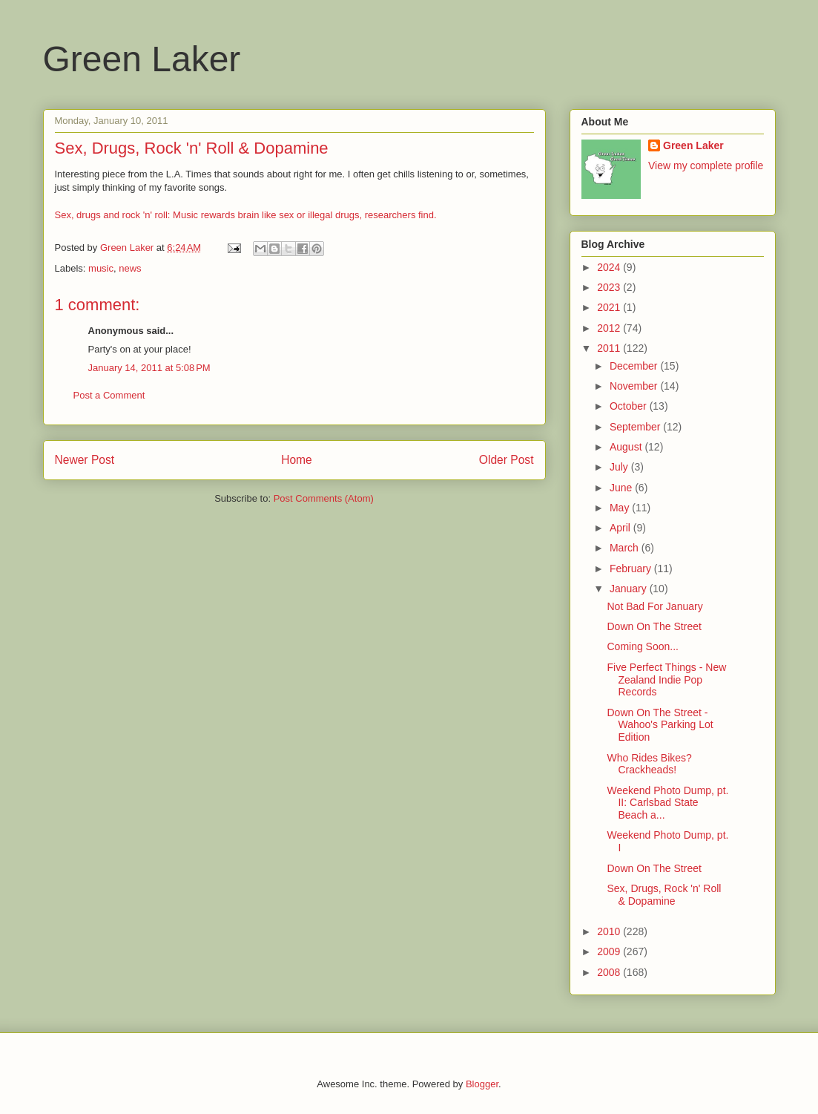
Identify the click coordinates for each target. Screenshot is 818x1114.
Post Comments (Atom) (324, 498)
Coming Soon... (643, 646)
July (620, 467)
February (632, 568)
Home (296, 459)
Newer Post (85, 459)
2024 (610, 267)
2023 (610, 287)
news (130, 268)
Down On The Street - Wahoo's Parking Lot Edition (660, 725)
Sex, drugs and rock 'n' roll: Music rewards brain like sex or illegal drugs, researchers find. (246, 214)
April (621, 528)
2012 (610, 328)
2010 (610, 931)
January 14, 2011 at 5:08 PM (149, 367)
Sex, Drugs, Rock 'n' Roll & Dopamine (664, 894)
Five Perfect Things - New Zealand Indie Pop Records (666, 679)
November (635, 386)
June (622, 488)
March (625, 548)
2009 (610, 951)
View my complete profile (705, 165)
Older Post (506, 459)
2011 (610, 348)
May (621, 508)
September (636, 427)
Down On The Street (654, 626)
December (635, 366)
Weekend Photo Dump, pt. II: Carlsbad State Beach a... (667, 803)
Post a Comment (109, 395)
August (627, 447)
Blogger (482, 1084)
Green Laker (142, 59)
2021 (610, 307)
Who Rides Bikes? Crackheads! (649, 764)
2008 (610, 972)
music (100, 268)
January (630, 588)
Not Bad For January (654, 606)
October (630, 406)
